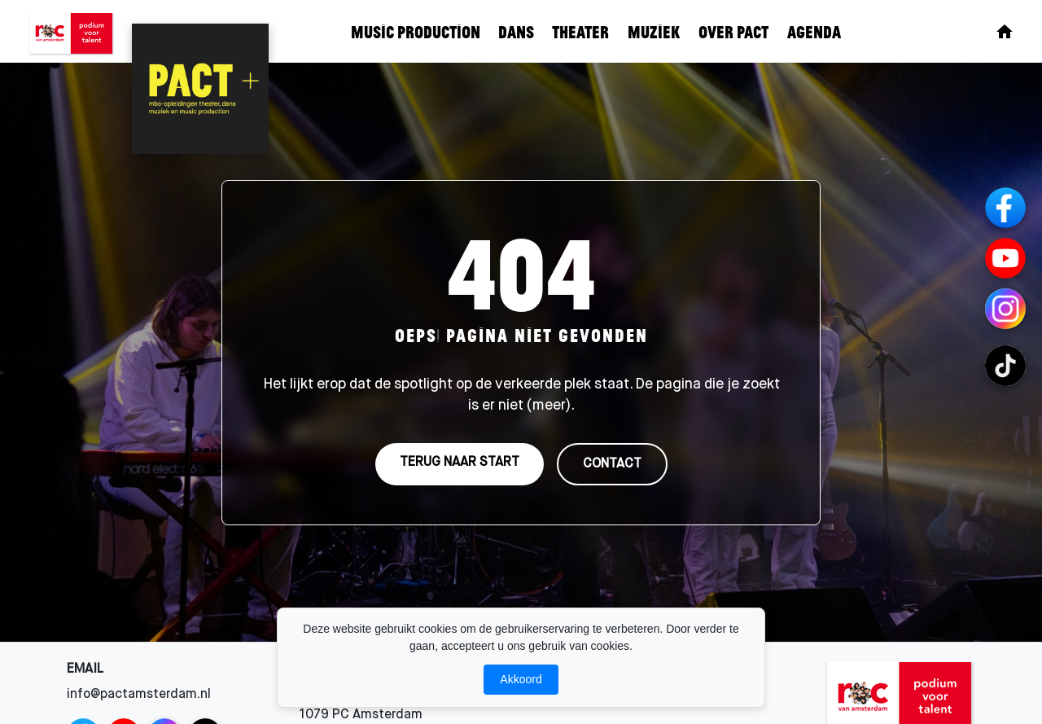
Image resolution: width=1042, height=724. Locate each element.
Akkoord (520, 679)
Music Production (415, 31)
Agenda (814, 31)
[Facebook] (1005, 207)
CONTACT (612, 464)
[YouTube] (1005, 258)
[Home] (1004, 32)
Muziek (654, 31)
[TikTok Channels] (1005, 365)
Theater (580, 31)
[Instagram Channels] (1005, 308)
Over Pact (733, 31)
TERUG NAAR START (459, 462)
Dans (516, 31)
